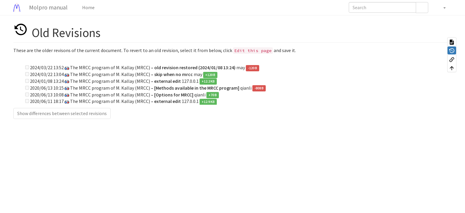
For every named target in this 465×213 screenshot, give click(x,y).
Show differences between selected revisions (62, 113)
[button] (441, 7)
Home (88, 7)
